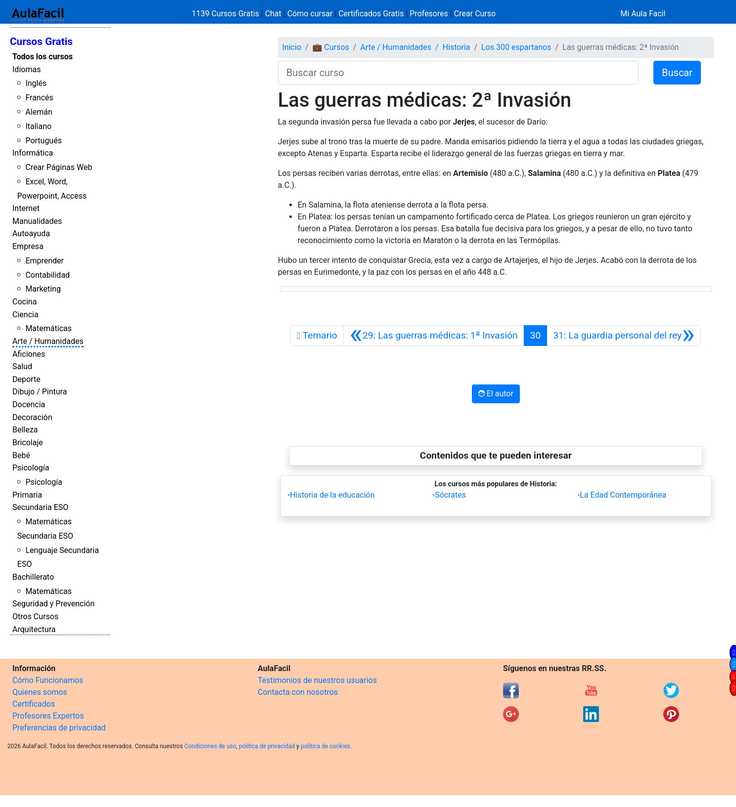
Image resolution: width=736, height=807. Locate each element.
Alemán (38, 112)
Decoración (32, 417)
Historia (456, 47)
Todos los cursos (42, 56)
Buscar (677, 73)
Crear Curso (475, 13)
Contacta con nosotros (298, 692)
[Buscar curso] (458, 73)
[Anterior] (433, 335)
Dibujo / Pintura (39, 391)
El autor (495, 393)
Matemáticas (48, 328)
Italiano (38, 126)
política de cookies (325, 746)
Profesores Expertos (48, 716)
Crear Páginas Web (58, 167)
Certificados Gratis (371, 13)
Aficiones (28, 354)
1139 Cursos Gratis (226, 13)
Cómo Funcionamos (47, 680)
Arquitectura (33, 629)
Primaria (27, 495)
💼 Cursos (331, 47)
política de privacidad (267, 746)
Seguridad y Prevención (53, 603)
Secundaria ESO (40, 507)
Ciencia (25, 314)
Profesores (429, 13)
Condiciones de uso (210, 746)
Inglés (35, 83)
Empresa (28, 246)
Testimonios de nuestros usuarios (317, 680)
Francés (39, 97)
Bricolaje (27, 442)
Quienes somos (39, 692)
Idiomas (26, 69)
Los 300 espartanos (516, 47)
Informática (32, 153)
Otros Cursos (35, 616)
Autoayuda (31, 233)
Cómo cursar (310, 13)
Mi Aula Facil (642, 13)
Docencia (28, 404)
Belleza (25, 429)
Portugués (43, 140)
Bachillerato (33, 577)
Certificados (33, 704)
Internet (26, 208)
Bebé (21, 455)
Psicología (30, 467)
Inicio (291, 47)
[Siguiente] (624, 335)
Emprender (44, 260)
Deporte (26, 379)
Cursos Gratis (41, 41)
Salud (22, 366)
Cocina (24, 301)
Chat (273, 13)
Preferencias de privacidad (59, 727)
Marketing (42, 289)
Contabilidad (47, 275)
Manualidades (37, 221)
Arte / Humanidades (48, 341)
